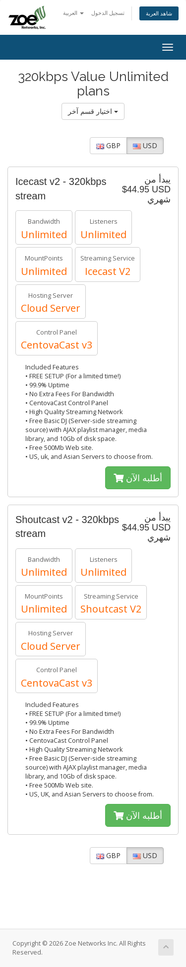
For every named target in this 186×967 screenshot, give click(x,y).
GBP (108, 145)
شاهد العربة (159, 13)
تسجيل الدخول (107, 12)
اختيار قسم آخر (93, 111)
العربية (73, 12)
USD (145, 145)
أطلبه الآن (138, 478)
